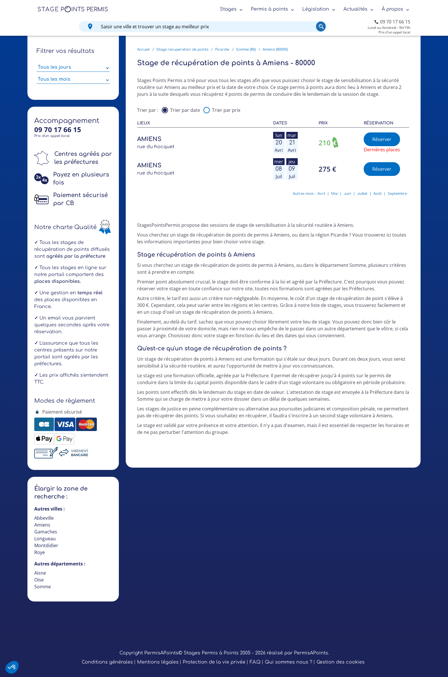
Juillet (362, 194)
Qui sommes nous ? (288, 662)
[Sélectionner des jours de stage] (73, 68)
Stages (228, 9)
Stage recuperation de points (182, 49)
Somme (42, 586)
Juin (347, 194)
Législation (315, 9)
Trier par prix (226, 110)
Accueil (143, 49)
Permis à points (269, 9)
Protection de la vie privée (214, 662)
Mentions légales (158, 662)
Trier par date (185, 110)
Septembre (397, 194)
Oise (39, 580)
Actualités (355, 9)
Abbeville (44, 518)
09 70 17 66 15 (395, 22)
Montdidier (46, 545)
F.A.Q (255, 662)
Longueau (45, 538)
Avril (321, 194)
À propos (392, 9)
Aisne (40, 573)
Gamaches (45, 532)
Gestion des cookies (341, 662)
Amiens (42, 525)
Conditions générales (107, 662)
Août (377, 194)
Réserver (381, 139)
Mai (334, 194)
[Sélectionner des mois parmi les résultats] (73, 80)
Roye (39, 552)
